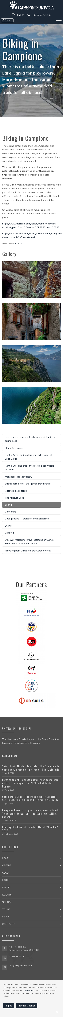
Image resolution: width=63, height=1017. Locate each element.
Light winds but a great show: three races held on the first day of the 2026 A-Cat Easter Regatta (30, 783)
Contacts (8, 923)
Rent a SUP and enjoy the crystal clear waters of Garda (29, 467)
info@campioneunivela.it (20, 965)
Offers (6, 865)
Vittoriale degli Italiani (16, 490)
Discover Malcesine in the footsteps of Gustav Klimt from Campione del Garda (29, 541)
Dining (6, 887)
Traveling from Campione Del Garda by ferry (28, 550)
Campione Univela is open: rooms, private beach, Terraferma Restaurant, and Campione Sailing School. (31, 813)
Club (5, 872)
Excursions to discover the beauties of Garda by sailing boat (30, 438)
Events (7, 894)
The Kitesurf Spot (14, 497)
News (6, 916)
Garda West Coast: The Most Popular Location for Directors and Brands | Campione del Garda (30, 798)
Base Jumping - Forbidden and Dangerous (27, 518)
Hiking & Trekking (14, 447)
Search (7, 20)
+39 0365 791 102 (39, 15)
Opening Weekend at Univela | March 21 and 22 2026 (30, 828)
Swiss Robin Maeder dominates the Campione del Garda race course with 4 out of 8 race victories (31, 768)
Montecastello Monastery (18, 476)
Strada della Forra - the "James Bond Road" (28, 483)
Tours (6, 909)
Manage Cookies (26, 1005)
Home (5, 858)
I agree (8, 1005)
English (20, 14)
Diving (8, 525)
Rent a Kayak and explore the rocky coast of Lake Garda (28, 456)
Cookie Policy (28, 990)
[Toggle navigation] (59, 20)
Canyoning (10, 511)
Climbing (9, 532)
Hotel (6, 879)
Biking (8, 504)
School (7, 902)
